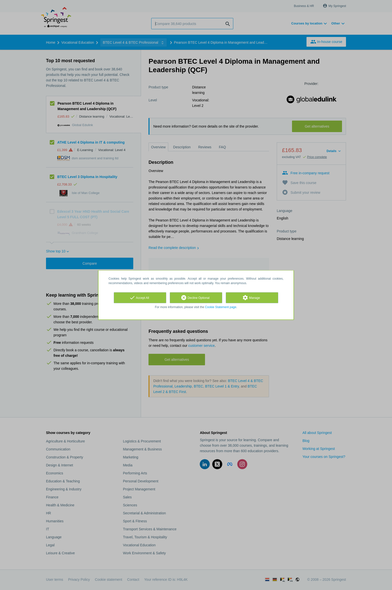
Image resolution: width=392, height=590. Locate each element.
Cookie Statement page (220, 307)
